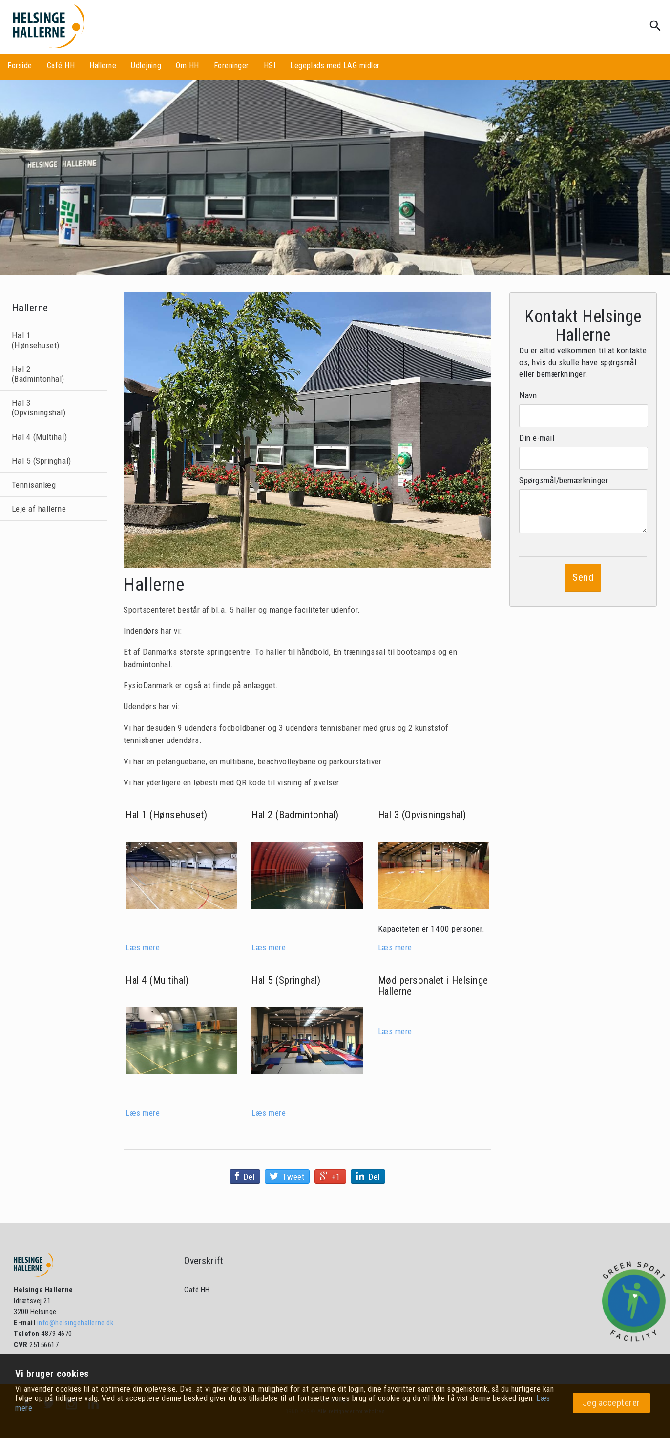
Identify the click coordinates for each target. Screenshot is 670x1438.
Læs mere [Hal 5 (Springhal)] (268, 1113)
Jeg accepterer (611, 1402)
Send (582, 577)
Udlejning (146, 65)
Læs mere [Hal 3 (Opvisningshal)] (395, 947)
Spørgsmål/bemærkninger (563, 480)
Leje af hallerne (39, 509)
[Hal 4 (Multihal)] (181, 1040)
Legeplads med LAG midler (334, 65)
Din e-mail (536, 438)
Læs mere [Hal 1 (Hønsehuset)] (143, 947)
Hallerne (102, 65)
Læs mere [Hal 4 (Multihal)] (143, 1113)
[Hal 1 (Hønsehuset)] (181, 875)
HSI (270, 65)
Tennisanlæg (34, 485)
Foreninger (231, 65)
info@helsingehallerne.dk (74, 1322)
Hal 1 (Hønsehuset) (36, 340)
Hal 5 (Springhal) (41, 461)
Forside (19, 65)
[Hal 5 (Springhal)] (307, 1040)
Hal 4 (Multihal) (39, 437)
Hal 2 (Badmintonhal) (38, 374)
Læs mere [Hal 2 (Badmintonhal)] (268, 947)
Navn (528, 395)
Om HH (187, 65)
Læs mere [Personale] (395, 1031)
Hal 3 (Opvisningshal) (39, 407)
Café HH (61, 65)
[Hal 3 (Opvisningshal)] (433, 875)
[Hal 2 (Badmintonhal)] (307, 875)
